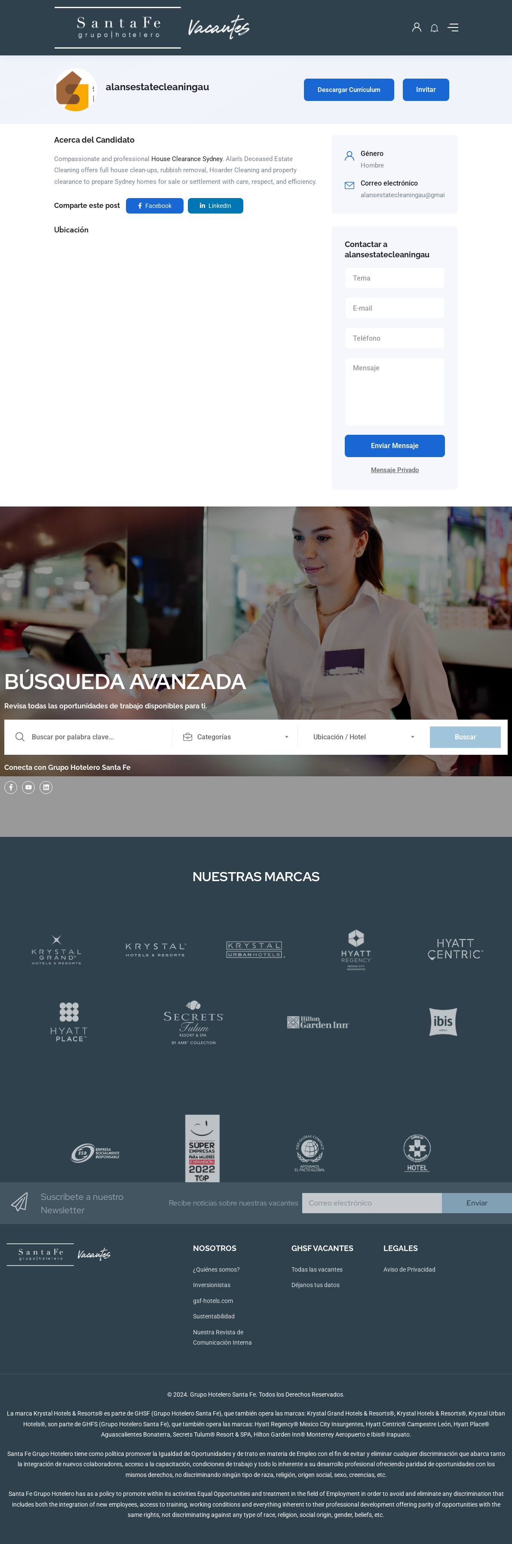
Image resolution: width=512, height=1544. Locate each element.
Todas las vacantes (317, 1269)
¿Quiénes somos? (216, 1269)
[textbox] (234, 737)
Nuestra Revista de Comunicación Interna (222, 1337)
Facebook (155, 205)
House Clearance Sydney (186, 159)
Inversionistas (211, 1285)
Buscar (465, 737)
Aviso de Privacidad (409, 1269)
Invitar (426, 89)
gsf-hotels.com (213, 1300)
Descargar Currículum (349, 90)
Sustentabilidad (214, 1316)
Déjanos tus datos (315, 1285)
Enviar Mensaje (395, 446)
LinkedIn (215, 205)
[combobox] (239, 737)
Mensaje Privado (395, 470)
